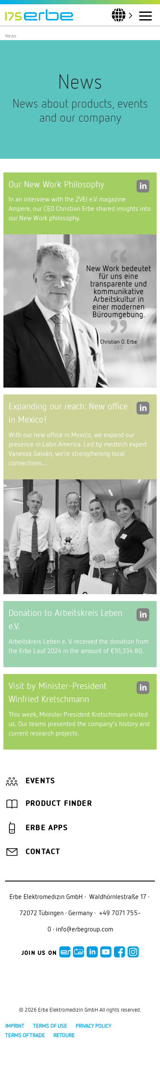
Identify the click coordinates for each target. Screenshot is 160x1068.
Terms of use (50, 1025)
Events (40, 781)
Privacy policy (93, 1025)
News (10, 35)
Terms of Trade (25, 1035)
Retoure (64, 1035)
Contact (43, 852)
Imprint (14, 1025)
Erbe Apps (47, 828)
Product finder (59, 804)
